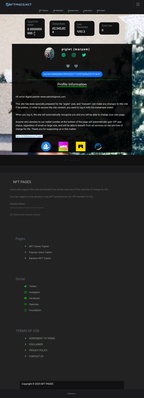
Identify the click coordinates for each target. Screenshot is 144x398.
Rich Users (101, 11)
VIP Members (58, 11)
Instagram (39, 292)
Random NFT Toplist (44, 258)
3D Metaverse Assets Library (20, 214)
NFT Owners (43, 11)
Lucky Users (87, 11)
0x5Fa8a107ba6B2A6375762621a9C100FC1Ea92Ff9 (22, 208)
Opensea (38, 304)
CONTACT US (41, 356)
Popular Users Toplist (45, 252)
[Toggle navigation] (138, 4)
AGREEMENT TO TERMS (46, 338)
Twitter (37, 286)
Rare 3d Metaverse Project (29, 136)
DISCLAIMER (40, 344)
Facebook (39, 298)
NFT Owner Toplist (43, 246)
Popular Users (73, 11)
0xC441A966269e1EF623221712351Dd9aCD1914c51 (72, 74)
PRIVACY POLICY (43, 350)
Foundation (40, 310)
